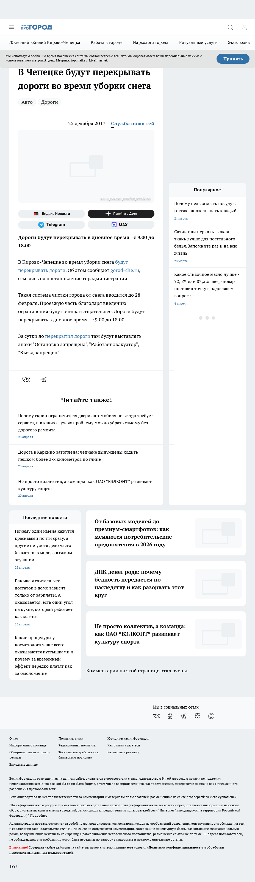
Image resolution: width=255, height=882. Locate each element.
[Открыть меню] (11, 27)
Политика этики (71, 738)
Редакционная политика (77, 745)
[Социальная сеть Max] (121, 225)
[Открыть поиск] (230, 27)
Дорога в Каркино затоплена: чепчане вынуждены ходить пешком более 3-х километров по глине (86, 459)
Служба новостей (132, 123)
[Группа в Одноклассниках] (170, 715)
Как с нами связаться (123, 745)
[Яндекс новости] (51, 214)
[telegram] (45, 380)
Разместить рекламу (123, 752)
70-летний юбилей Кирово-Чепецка (44, 42)
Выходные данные (23, 764)
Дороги (49, 102)
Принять (233, 58)
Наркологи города (151, 42)
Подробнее (38, 815)
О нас (13, 738)
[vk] (26, 380)
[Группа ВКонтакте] (156, 715)
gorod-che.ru (124, 270)
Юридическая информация (128, 738)
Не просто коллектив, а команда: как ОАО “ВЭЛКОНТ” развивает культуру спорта (86, 489)
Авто (27, 102)
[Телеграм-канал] (51, 225)
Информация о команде (27, 745)
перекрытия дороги (67, 336)
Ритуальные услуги (198, 42)
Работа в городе (107, 42)
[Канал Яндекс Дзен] (121, 214)
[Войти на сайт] (244, 27)
